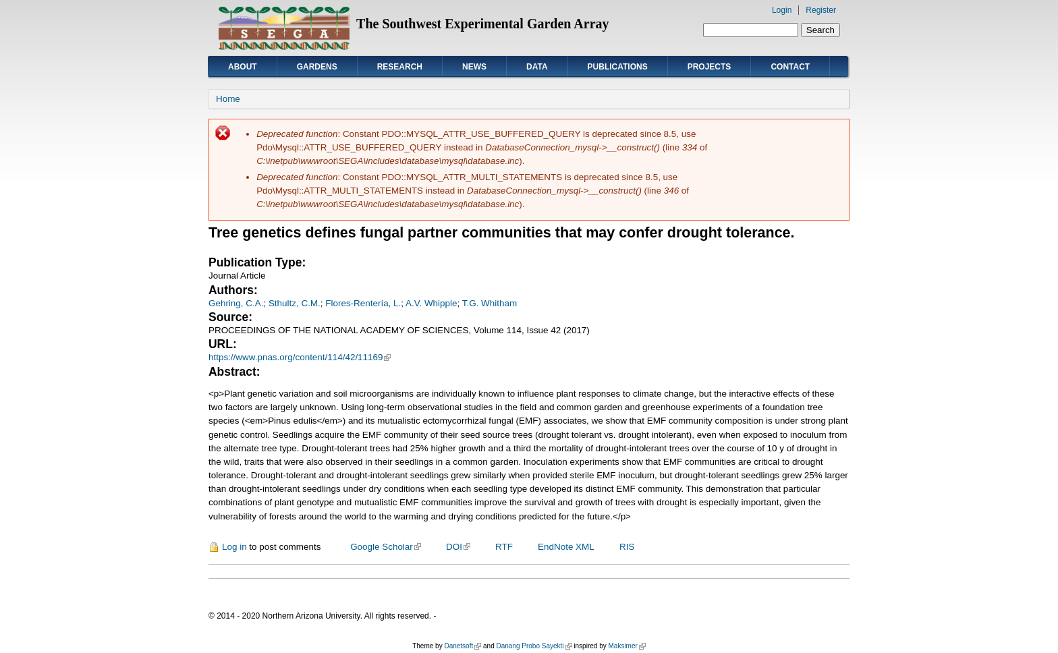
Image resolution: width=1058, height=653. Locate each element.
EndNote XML (566, 547)
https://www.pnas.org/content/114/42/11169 (299, 357)
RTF (504, 547)
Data (537, 67)
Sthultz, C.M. (295, 303)
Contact (790, 67)
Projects (709, 67)
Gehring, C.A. (235, 303)
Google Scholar (385, 547)
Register (821, 10)
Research (399, 67)
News (474, 67)
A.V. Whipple (431, 303)
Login (781, 10)
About (242, 67)
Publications (618, 67)
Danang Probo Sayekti (534, 646)
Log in (234, 547)
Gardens (317, 67)
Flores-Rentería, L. (363, 303)
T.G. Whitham (489, 303)
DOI (458, 547)
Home (228, 99)
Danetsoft (462, 646)
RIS (626, 547)
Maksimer (626, 646)
